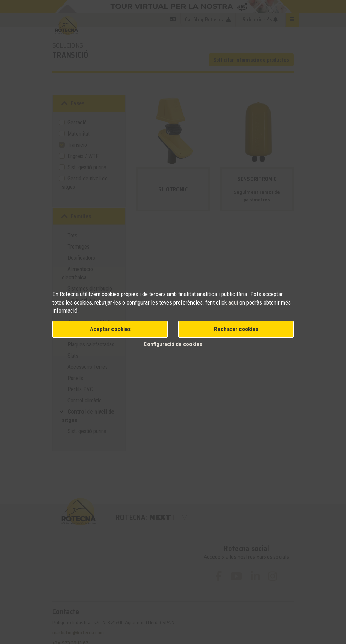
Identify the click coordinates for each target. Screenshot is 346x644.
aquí (233, 302)
